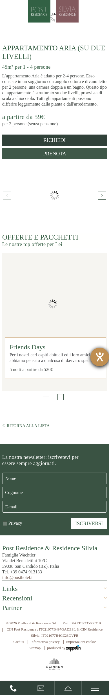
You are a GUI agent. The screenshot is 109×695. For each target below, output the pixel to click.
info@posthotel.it (18, 577)
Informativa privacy (45, 642)
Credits (19, 642)
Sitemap (35, 648)
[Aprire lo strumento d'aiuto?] (99, 357)
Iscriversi (89, 523)
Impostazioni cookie (81, 642)
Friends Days (28, 347)
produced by (64, 648)
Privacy (15, 523)
